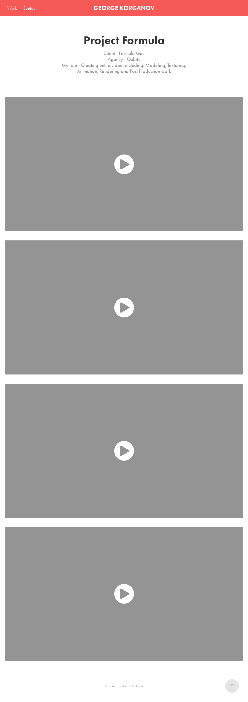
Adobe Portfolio (132, 686)
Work (12, 8)
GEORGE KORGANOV (124, 8)
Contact (29, 8)
